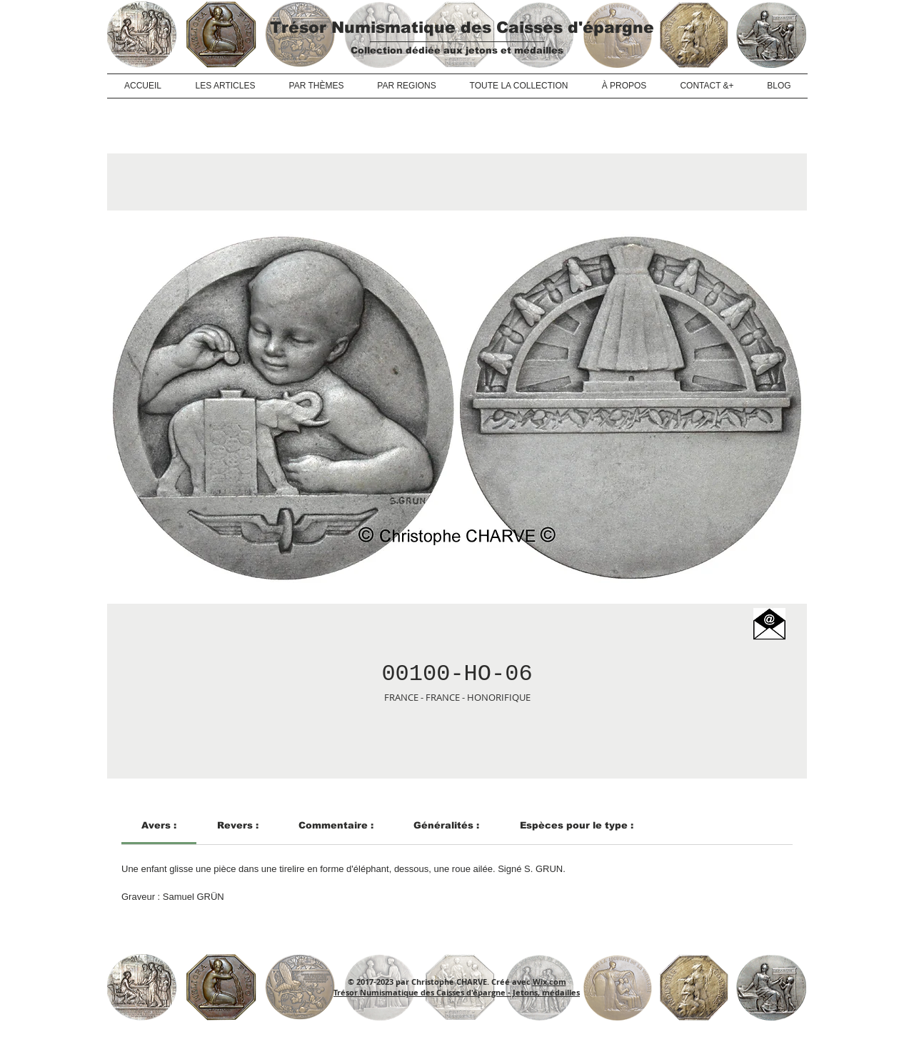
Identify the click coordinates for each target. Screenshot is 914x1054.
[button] (769, 624)
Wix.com (549, 981)
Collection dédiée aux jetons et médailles (457, 50)
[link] (158, 825)
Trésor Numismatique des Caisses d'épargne (462, 27)
